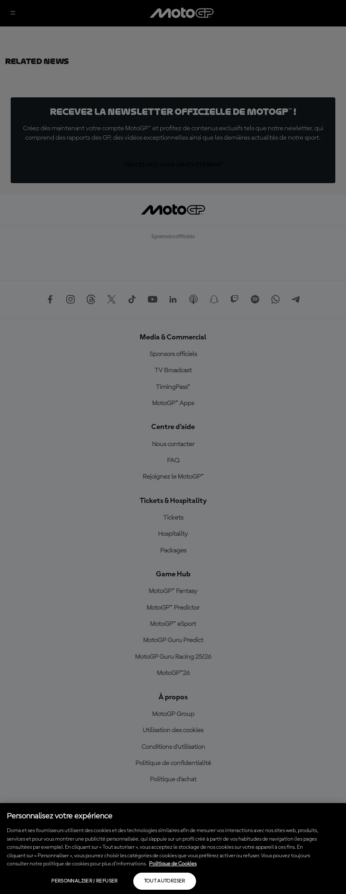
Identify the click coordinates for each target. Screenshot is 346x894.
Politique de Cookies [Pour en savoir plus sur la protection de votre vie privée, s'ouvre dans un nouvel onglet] (172, 864)
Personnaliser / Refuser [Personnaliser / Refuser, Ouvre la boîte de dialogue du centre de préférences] (84, 881)
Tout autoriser (164, 881)
